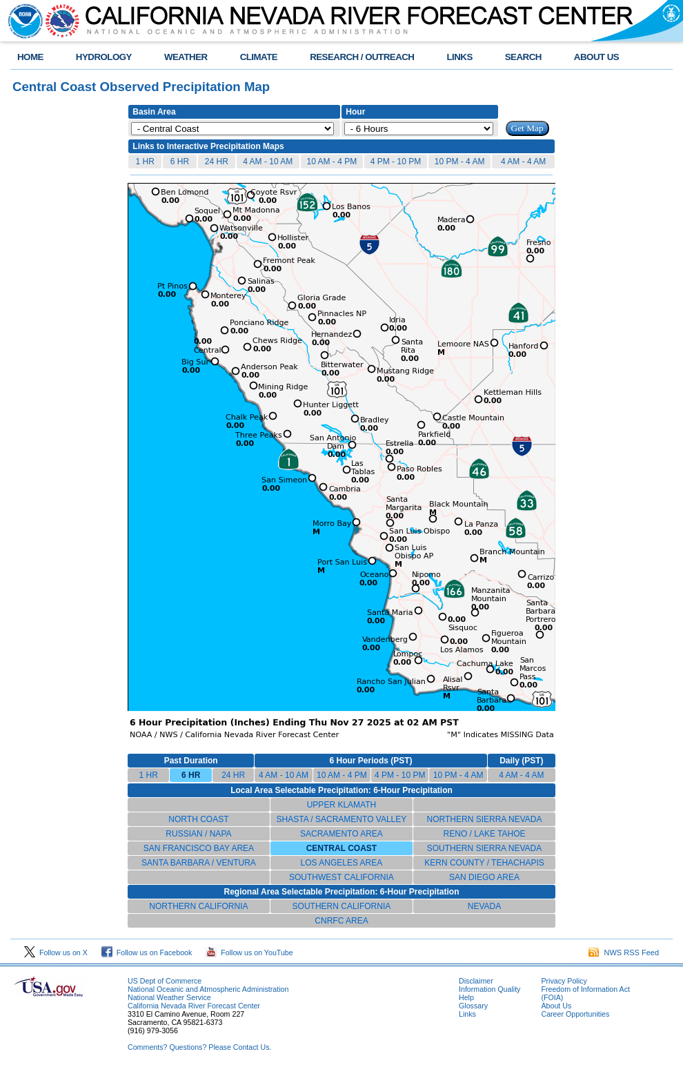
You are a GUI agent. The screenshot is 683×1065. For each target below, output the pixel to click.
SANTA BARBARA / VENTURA (198, 863)
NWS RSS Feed (623, 952)
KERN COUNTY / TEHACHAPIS (484, 863)
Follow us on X (56, 952)
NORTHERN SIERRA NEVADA (484, 819)
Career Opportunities (575, 1014)
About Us (556, 1006)
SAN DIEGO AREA (484, 877)
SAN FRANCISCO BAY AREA (198, 848)
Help (466, 997)
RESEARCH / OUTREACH (362, 57)
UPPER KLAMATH (341, 805)
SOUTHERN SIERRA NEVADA (484, 848)
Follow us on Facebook (146, 952)
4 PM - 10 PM (395, 161)
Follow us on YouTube (249, 952)
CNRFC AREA (341, 921)
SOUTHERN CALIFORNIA (342, 906)
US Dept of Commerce (164, 981)
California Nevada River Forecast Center (194, 1006)
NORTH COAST (198, 819)
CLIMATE (259, 57)
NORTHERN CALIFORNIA (198, 906)
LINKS (459, 57)
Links (467, 1014)
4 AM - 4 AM (523, 161)
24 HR (216, 161)
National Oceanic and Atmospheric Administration (208, 989)
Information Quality (489, 989)
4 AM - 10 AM (268, 161)
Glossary (473, 1006)
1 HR (144, 161)
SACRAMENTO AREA (341, 834)
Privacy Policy (563, 981)
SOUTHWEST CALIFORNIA (341, 877)
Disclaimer (476, 981)
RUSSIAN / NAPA (198, 834)
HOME (30, 57)
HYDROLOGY (104, 57)
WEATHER (186, 57)
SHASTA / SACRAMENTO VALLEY (342, 819)
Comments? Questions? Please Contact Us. (199, 1047)
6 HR (179, 161)
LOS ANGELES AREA (342, 863)
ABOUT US (596, 57)
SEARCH (523, 57)
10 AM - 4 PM (332, 161)
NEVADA (484, 906)
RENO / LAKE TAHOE (485, 834)
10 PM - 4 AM (460, 161)
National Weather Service (169, 997)
